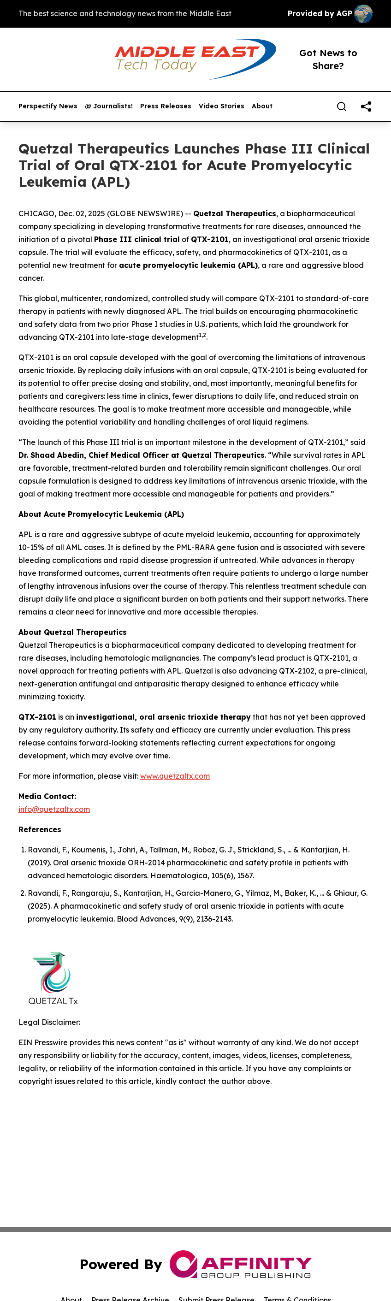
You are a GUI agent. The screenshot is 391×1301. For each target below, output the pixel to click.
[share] (366, 106)
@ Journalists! (109, 106)
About (262, 106)
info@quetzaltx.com (54, 809)
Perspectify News (47, 106)
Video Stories (221, 106)
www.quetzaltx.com (175, 776)
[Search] (342, 106)
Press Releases (165, 106)
